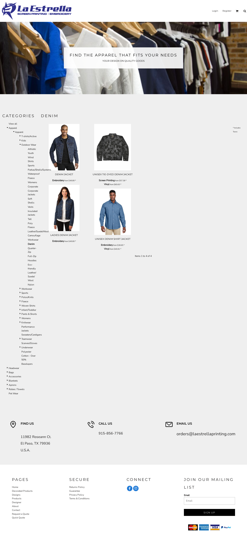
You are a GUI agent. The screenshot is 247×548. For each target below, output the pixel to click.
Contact (16, 510)
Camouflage (34, 235)
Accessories (15, 376)
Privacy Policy (76, 494)
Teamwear (26, 339)
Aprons (12, 385)
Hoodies (32, 260)
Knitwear (26, 322)
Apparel (13, 128)
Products (16, 498)
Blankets (13, 380)
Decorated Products (22, 491)
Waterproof (34, 173)
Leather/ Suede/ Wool (32, 276)
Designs (16, 494)
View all (13, 123)
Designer (16, 502)
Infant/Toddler (28, 310)
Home (15, 487)
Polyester (26, 351)
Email (187, 495)
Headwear (14, 368)
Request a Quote (20, 514)
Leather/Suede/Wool (38, 231)
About (15, 506)
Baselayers (27, 363)
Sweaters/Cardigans (31, 334)
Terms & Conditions (79, 498)
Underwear (27, 347)
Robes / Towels (17, 389)
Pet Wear (13, 393)
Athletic (32, 149)
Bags (11, 372)
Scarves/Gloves (29, 343)
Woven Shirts (28, 305)
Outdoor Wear (28, 144)
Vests (30, 206)
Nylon (31, 284)
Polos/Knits (27, 297)
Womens (32, 182)
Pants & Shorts (29, 314)
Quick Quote (18, 517)
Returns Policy (77, 487)
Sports (31, 165)
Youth (31, 153)
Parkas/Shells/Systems (39, 169)
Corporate (33, 186)
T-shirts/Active (28, 136)
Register (226, 10)
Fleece (31, 178)
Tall (30, 219)
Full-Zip (32, 256)
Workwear (33, 239)
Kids (23, 140)
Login (215, 10)
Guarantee (74, 491)
